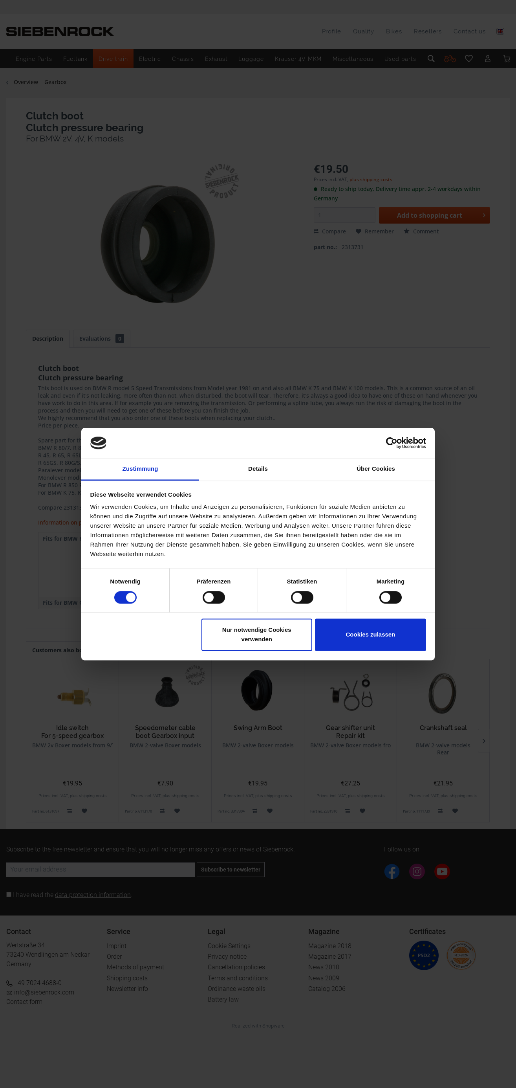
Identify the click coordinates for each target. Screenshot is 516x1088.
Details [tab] (258, 469)
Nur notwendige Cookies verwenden (256, 635)
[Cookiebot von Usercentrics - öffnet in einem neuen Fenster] (391, 443)
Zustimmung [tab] (140, 469)
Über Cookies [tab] (376, 469)
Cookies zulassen (370, 634)
